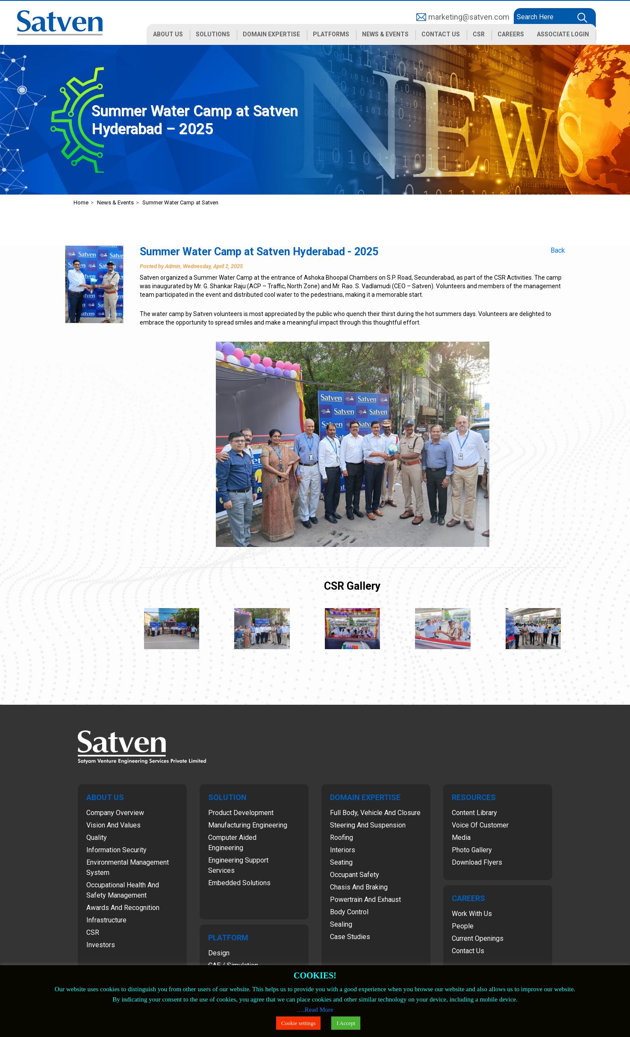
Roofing (341, 837)
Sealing (341, 924)
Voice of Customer (480, 825)
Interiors (342, 850)
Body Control (349, 912)
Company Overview (115, 813)
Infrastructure (106, 920)
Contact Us (468, 951)
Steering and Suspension (368, 825)
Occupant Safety (354, 875)
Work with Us (472, 914)
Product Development (241, 813)
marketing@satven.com (468, 16)
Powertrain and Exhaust (365, 899)
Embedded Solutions (239, 883)
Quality (96, 837)
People (463, 926)
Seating (341, 862)
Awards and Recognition (122, 908)
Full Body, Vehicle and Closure (375, 813)
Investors (100, 945)
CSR (92, 932)
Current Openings (477, 938)
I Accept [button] (345, 1023)
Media (461, 837)
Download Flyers (477, 862)
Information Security (116, 850)
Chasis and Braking (359, 887)
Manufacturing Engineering (247, 825)
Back (558, 250)
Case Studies (350, 937)
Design (219, 953)
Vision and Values (113, 825)
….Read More (315, 1009)
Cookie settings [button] (298, 1023)
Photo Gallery (472, 850)
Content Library (474, 813)
